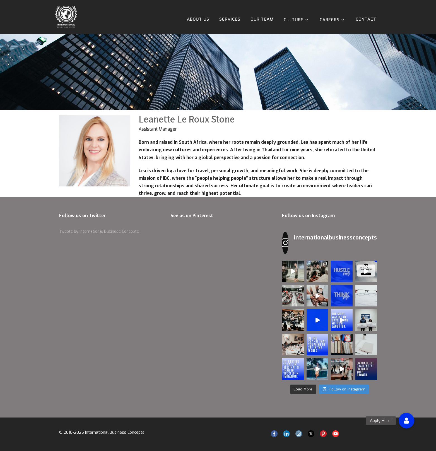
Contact (366, 19)
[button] (406, 420)
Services (229, 19)
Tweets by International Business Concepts (99, 231)
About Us (198, 19)
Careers (333, 20)
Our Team (262, 19)
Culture (297, 20)
